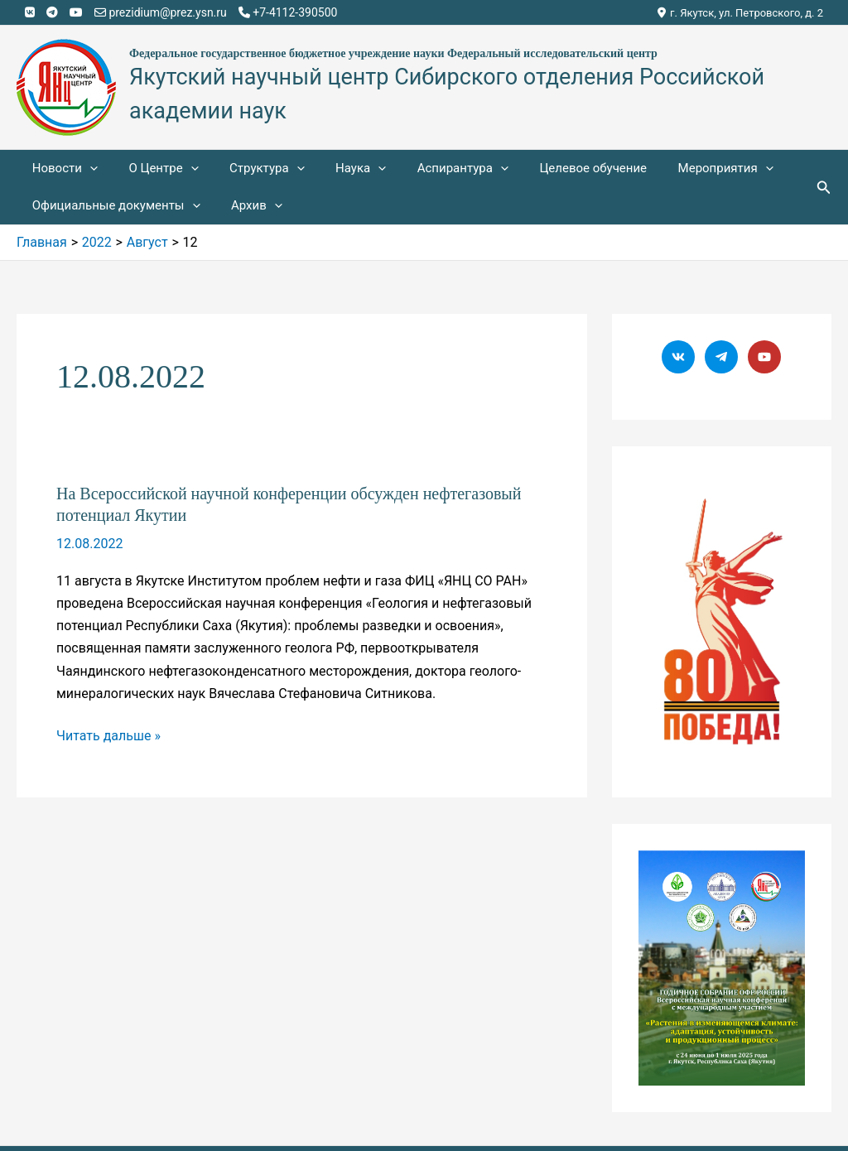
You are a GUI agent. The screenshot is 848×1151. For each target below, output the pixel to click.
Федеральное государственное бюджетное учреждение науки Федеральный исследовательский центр (393, 53)
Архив (247, 205)
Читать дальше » (108, 736)
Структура (251, 168)
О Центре (154, 168)
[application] (86, 168)
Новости (61, 168)
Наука (339, 168)
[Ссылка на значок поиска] (824, 187)
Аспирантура (434, 168)
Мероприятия (685, 168)
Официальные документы (113, 205)
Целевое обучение (559, 168)
